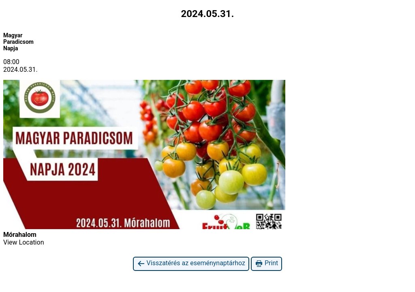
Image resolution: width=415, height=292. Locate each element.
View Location (23, 242)
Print (266, 263)
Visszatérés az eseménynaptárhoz (191, 263)
